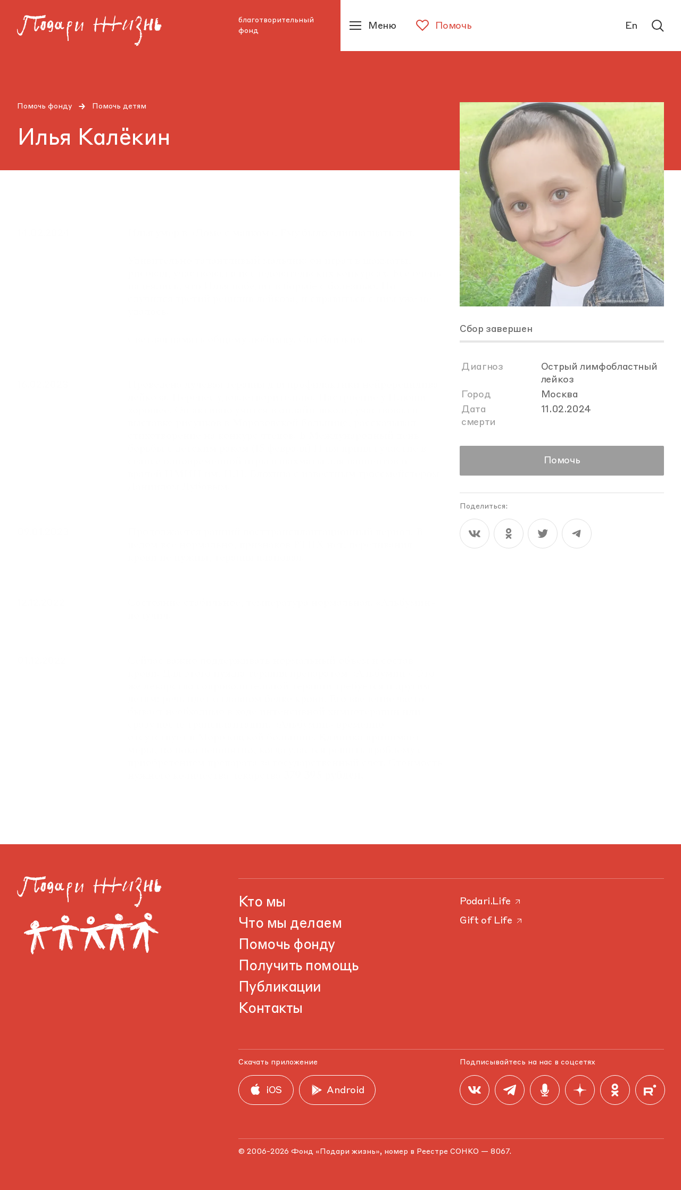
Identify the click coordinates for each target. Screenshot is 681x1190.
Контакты (270, 1009)
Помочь (562, 460)
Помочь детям (119, 106)
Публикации (279, 988)
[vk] (474, 533)
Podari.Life (491, 901)
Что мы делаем (290, 924)
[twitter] (543, 533)
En (631, 26)
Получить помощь (298, 966)
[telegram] (577, 533)
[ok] (509, 533)
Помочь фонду (44, 106)
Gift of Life (492, 921)
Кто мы (262, 903)
